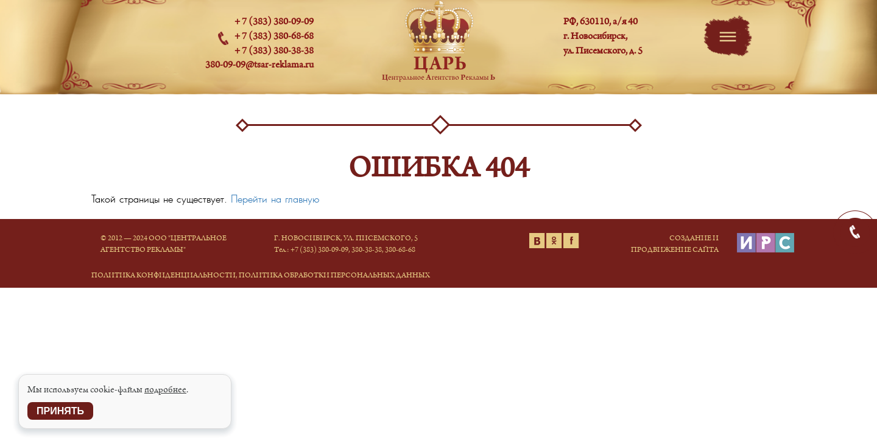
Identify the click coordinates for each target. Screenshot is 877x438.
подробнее (165, 389)
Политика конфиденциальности (163, 275)
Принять (60, 411)
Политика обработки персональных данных (334, 275)
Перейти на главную (275, 199)
